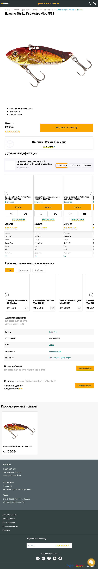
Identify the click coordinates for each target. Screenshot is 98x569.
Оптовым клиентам (10, 526)
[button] (6, 193)
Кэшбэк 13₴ (11, 227)
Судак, (63, 358)
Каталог (16, 10)
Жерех (68, 358)
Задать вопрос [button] (84, 368)
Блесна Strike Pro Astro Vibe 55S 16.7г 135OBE (47, 198)
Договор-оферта (9, 522)
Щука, (51, 358)
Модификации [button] (66, 127)
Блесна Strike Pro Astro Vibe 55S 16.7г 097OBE (17, 198)
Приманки (25, 10)
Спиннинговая (55, 351)
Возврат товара (9, 518)
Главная (7, 10)
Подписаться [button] (62, 545)
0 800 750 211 (9, 469)
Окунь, (57, 358)
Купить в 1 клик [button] (18, 219)
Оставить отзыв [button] (84, 385)
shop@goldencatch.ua (12, 475)
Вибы (51, 345)
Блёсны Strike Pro (47, 10)
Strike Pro (53, 332)
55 (6, 256)
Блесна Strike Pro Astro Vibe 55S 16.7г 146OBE (76, 198)
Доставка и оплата (10, 514)
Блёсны (35, 10)
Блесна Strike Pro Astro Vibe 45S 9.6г (43, 302)
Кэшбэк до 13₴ (12, 131)
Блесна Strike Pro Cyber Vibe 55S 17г (70, 302)
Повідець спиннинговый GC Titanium (17, 302)
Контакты (6, 530)
